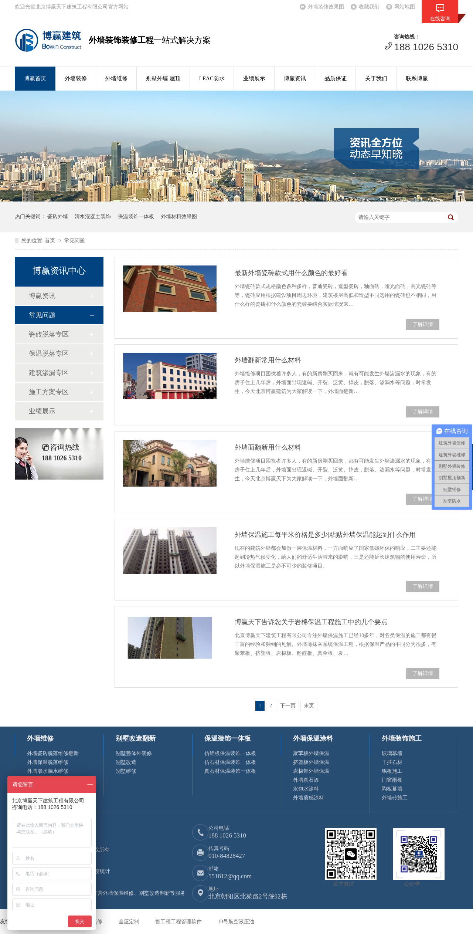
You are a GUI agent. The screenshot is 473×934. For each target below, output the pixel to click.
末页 (309, 705)
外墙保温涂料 (313, 738)
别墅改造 (126, 762)
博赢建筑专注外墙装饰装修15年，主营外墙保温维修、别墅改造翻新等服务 (100, 893)
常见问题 (74, 240)
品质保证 (335, 78)
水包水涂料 (306, 789)
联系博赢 (417, 78)
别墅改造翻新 (136, 738)
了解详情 (422, 324)
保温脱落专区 (49, 353)
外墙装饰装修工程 (121, 40)
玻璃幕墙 (392, 753)
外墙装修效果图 (326, 7)
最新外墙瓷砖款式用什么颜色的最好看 (291, 273)
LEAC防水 (212, 78)
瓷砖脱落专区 (49, 334)
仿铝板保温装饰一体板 (230, 753)
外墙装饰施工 (402, 738)
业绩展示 (254, 78)
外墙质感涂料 (308, 798)
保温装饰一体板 (136, 216)
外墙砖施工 (395, 798)
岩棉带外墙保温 (311, 771)
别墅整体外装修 (134, 753)
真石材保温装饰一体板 (230, 771)
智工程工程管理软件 (179, 921)
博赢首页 (35, 78)
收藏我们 (369, 7)
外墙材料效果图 (179, 216)
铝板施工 (392, 771)
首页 (51, 240)
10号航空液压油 (236, 921)
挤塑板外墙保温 (311, 762)
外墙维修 (116, 78)
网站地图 (404, 7)
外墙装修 (76, 78)
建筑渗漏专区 (49, 372)
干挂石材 (392, 762)
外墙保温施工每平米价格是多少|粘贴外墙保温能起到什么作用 (325, 534)
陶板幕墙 (392, 789)
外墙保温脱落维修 (47, 762)
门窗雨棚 (392, 780)
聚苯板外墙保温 (311, 753)
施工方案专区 (49, 392)
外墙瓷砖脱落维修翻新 (53, 753)
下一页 (288, 705)
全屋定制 (130, 921)
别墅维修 (126, 771)
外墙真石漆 (306, 780)
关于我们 (376, 78)
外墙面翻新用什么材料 (268, 447)
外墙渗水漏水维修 (47, 771)
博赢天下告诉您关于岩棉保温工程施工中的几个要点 (311, 622)
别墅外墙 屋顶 (163, 78)
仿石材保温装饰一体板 (230, 762)
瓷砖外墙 (57, 216)
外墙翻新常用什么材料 (268, 360)
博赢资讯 (295, 78)
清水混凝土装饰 (93, 216)
